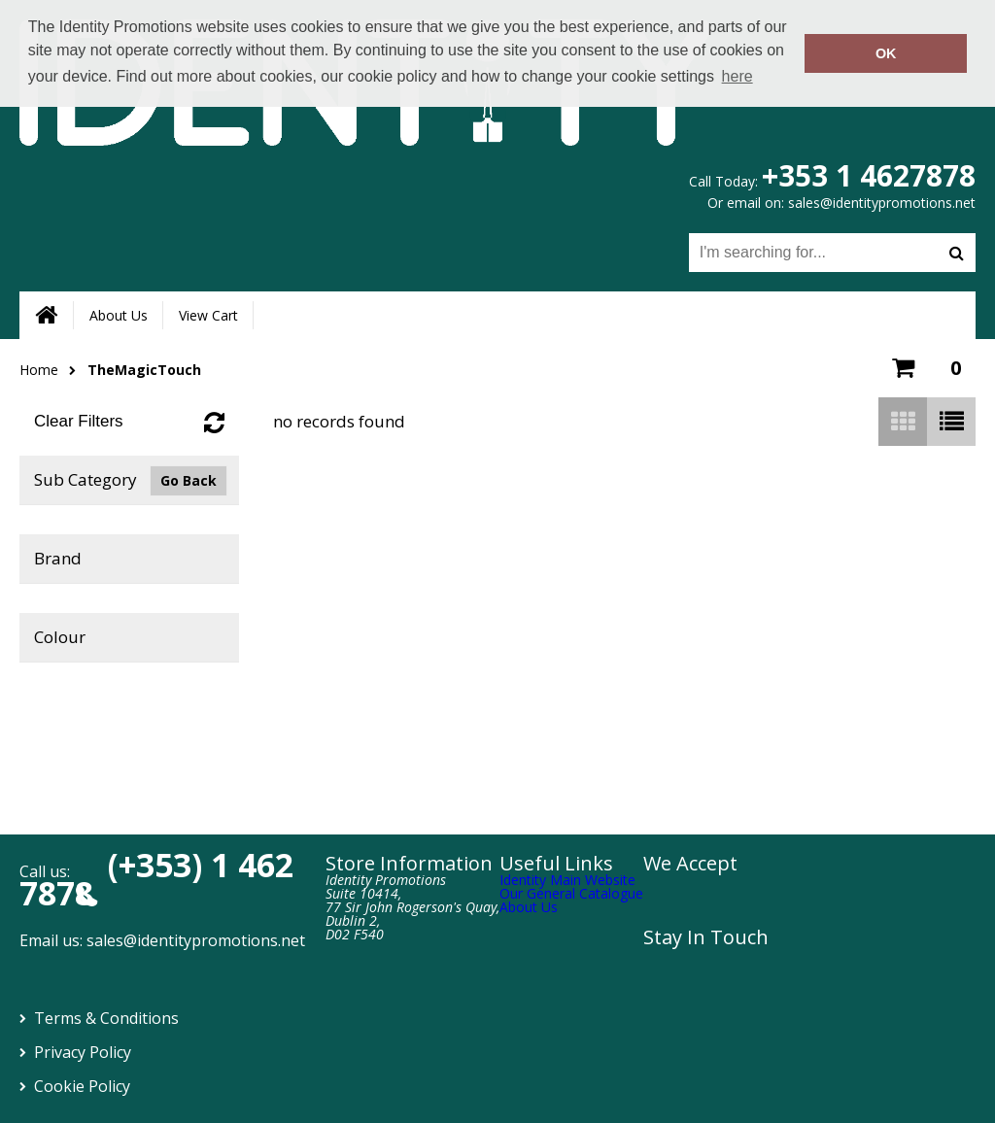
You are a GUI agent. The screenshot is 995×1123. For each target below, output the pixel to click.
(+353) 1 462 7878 (156, 878)
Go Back (188, 480)
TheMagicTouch (144, 369)
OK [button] (886, 53)
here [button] (737, 76)
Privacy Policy (82, 1052)
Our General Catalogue (571, 893)
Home (38, 369)
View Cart (208, 315)
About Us (118, 315)
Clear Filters (78, 421)
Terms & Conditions (106, 1018)
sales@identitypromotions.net (882, 202)
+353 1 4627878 (869, 175)
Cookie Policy (82, 1086)
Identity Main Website (567, 879)
